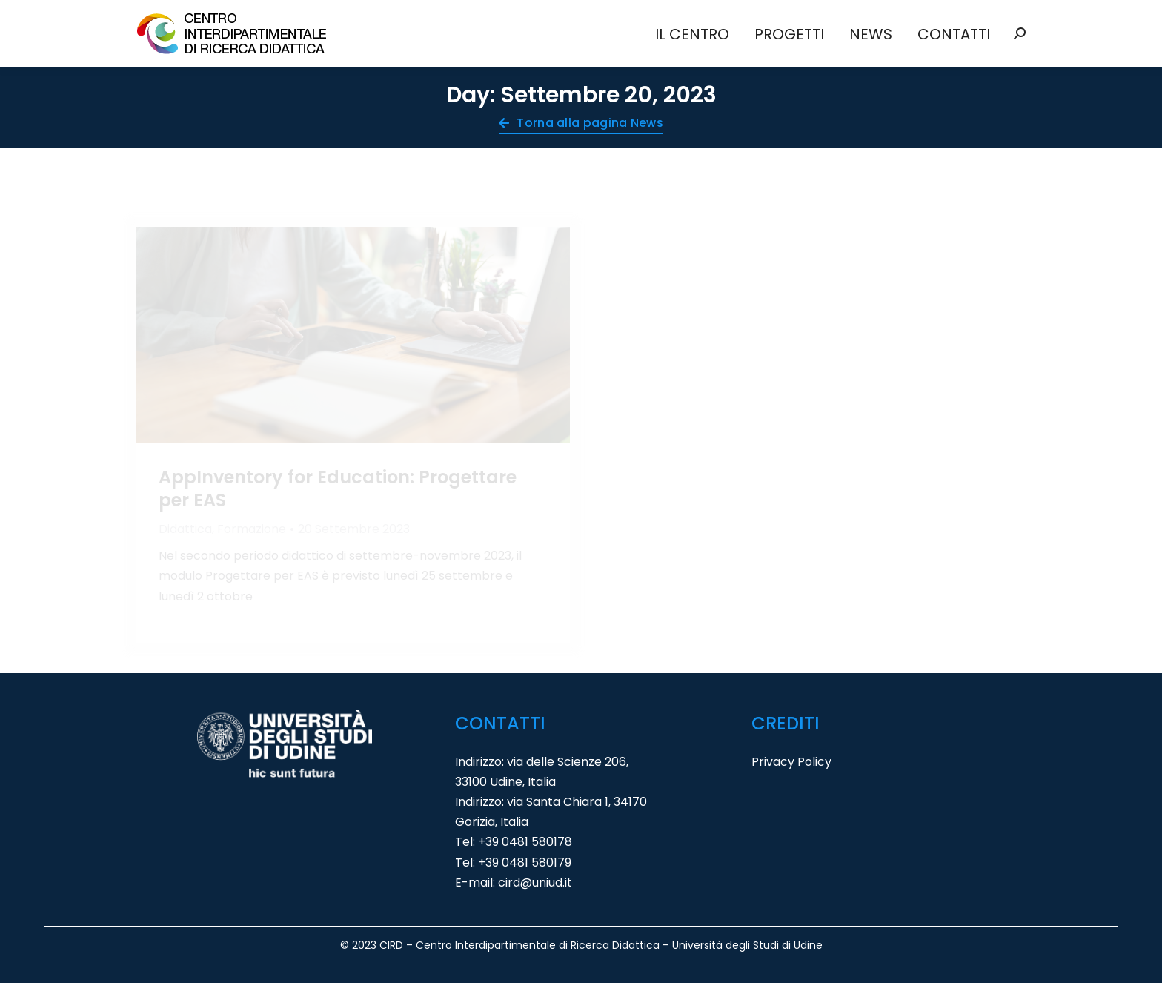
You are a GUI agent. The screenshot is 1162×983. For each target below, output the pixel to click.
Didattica (185, 528)
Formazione (251, 528)
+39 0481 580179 (524, 862)
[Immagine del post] (353, 335)
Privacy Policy (791, 761)
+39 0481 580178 (525, 841)
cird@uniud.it (535, 882)
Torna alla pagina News (581, 124)
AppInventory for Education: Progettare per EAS (338, 488)
